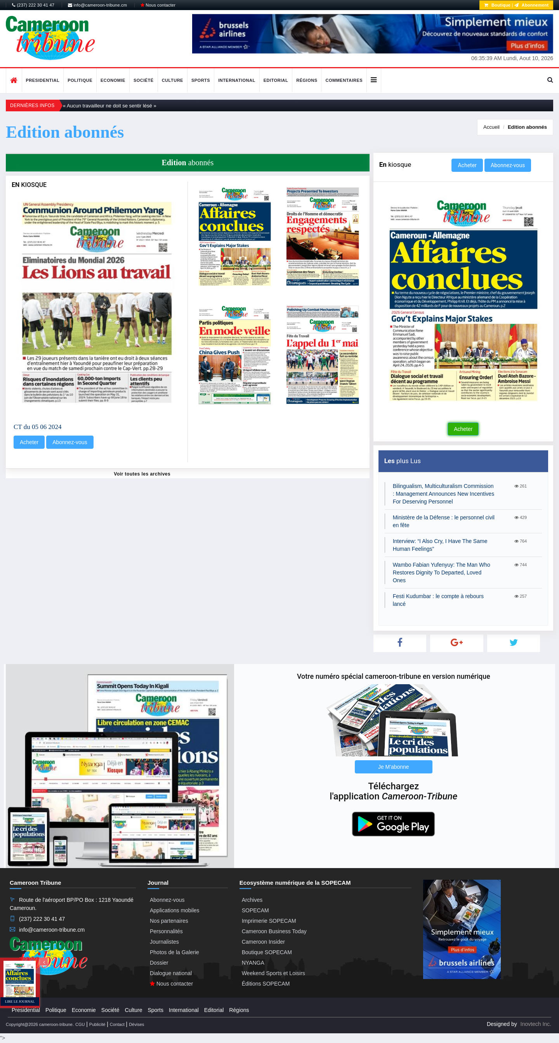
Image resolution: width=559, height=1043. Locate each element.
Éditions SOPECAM (266, 984)
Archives (252, 900)
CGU (80, 1024)
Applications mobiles (175, 910)
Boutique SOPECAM (267, 952)
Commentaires (344, 80)
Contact (117, 1024)
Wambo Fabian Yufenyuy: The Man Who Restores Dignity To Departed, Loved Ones (441, 572)
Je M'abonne (393, 767)
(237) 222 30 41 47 (33, 5)
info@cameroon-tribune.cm (97, 5)
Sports (200, 80)
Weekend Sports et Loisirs (273, 973)
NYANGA (253, 963)
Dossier (159, 963)
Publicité (97, 1024)
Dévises (136, 1024)
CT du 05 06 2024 (37, 427)
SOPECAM (255, 910)
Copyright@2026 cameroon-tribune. (40, 1024)
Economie (113, 80)
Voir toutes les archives (142, 474)
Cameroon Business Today (274, 931)
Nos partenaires (169, 921)
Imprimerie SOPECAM (269, 921)
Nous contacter (158, 5)
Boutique (497, 5)
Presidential (43, 80)
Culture (172, 80)
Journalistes (164, 942)
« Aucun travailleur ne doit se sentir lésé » (109, 106)
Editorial (276, 80)
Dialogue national (171, 973)
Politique (80, 80)
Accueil (491, 127)
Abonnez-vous (69, 442)
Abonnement (531, 5)
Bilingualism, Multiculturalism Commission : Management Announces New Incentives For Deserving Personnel (444, 494)
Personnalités (166, 931)
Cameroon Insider (263, 942)
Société (144, 80)
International (236, 80)
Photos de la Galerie (174, 952)
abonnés (527, 127)
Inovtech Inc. (536, 1024)
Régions (306, 80)
